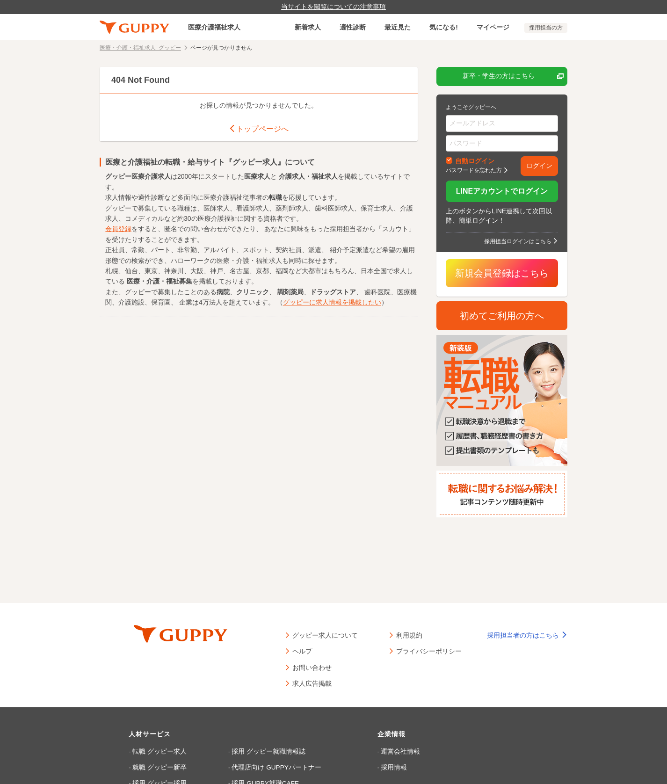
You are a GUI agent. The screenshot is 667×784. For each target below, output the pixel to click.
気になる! (443, 27)
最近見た (397, 27)
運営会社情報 (384, 751)
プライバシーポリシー (429, 650)
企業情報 (378, 734)
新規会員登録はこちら (502, 273)
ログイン (539, 165)
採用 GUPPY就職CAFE (252, 780)
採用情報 (379, 765)
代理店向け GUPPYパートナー (261, 765)
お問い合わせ (312, 667)
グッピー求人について (325, 635)
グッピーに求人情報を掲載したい (332, 301)
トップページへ (258, 128)
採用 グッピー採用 (159, 780)
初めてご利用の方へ (502, 316)
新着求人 (308, 27)
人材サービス (153, 734)
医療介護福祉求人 (214, 27)
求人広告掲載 (312, 683)
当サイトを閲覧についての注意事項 (333, 6)
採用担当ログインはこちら (517, 241)
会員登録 (118, 228)
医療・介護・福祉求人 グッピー (140, 47)
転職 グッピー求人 (159, 751)
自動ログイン (474, 160)
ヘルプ (302, 650)
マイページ (493, 27)
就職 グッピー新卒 (159, 765)
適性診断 (353, 27)
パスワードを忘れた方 (474, 170)
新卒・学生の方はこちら (513, 76)
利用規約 (409, 635)
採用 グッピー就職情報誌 (254, 751)
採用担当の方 (546, 27)
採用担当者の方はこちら (527, 635)
